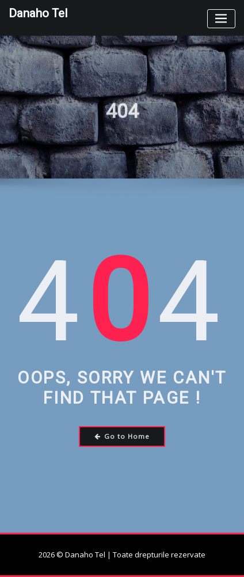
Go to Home (122, 436)
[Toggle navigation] (221, 18)
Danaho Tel (38, 13)
